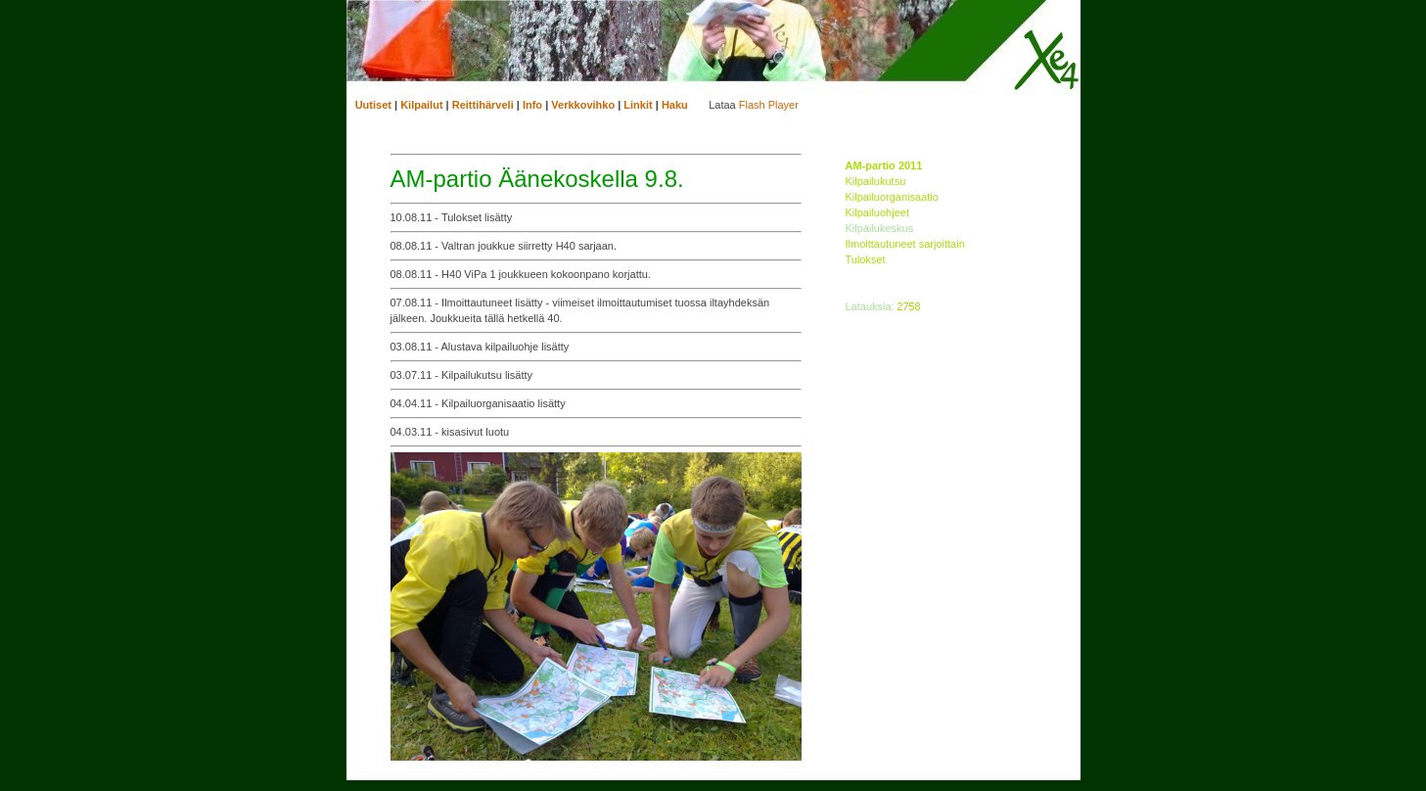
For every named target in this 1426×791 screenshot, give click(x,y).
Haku (675, 105)
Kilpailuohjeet (877, 212)
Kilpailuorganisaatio (892, 197)
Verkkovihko (583, 105)
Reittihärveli (483, 105)
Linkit (637, 105)
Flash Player (769, 105)
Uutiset (373, 105)
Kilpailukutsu (876, 181)
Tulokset (866, 259)
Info (532, 105)
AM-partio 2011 (884, 165)
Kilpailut (421, 105)
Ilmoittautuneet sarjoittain (905, 244)
